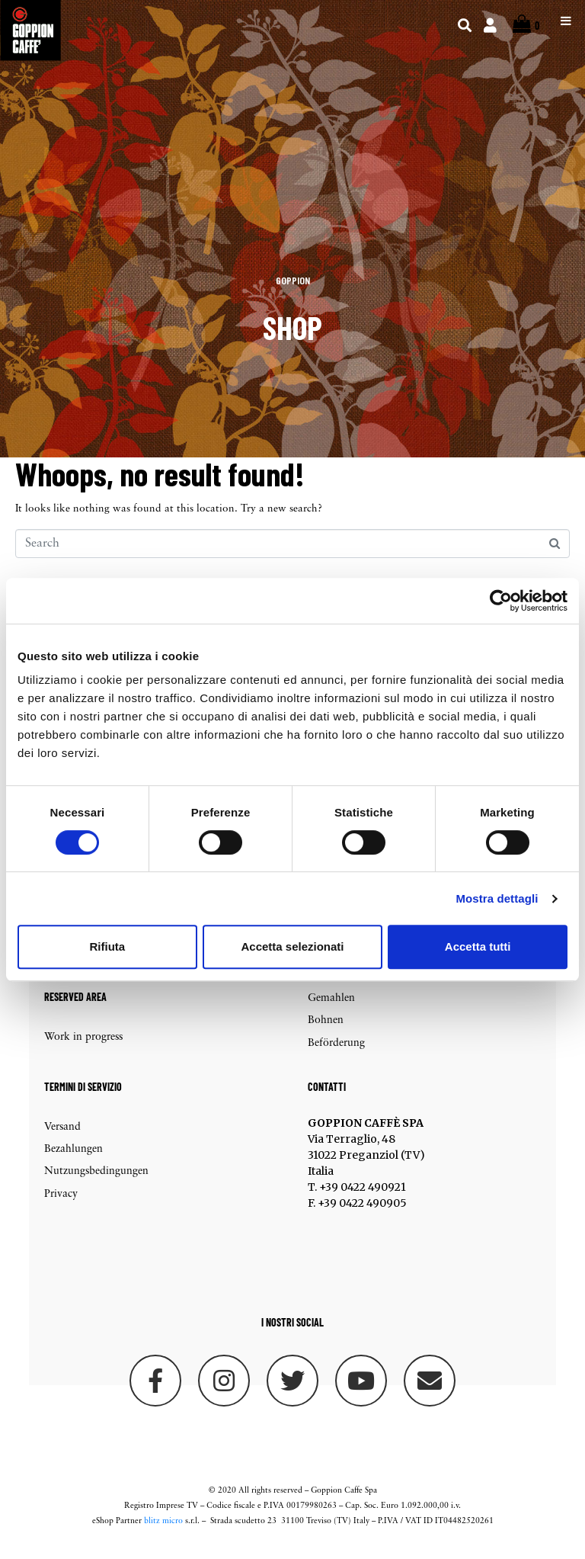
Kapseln (326, 986)
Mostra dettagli (497, 898)
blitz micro (163, 1532)
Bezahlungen (73, 1160)
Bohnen (326, 1031)
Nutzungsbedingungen (96, 1182)
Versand (62, 1137)
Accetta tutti (478, 946)
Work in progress (83, 1048)
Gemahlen (331, 1008)
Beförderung (336, 1053)
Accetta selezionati (292, 946)
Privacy (61, 1204)
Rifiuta (107, 946)
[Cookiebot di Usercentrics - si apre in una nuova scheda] (500, 600)
